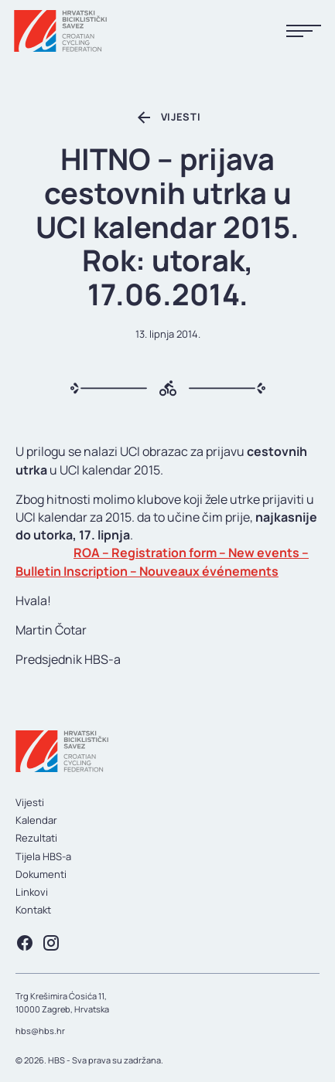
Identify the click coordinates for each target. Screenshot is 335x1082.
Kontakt (33, 910)
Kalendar (36, 820)
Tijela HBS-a (43, 856)
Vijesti (29, 802)
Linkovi (31, 892)
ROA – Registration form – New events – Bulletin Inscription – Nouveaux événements (162, 561)
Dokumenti (41, 874)
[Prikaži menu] (303, 31)
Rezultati (36, 838)
